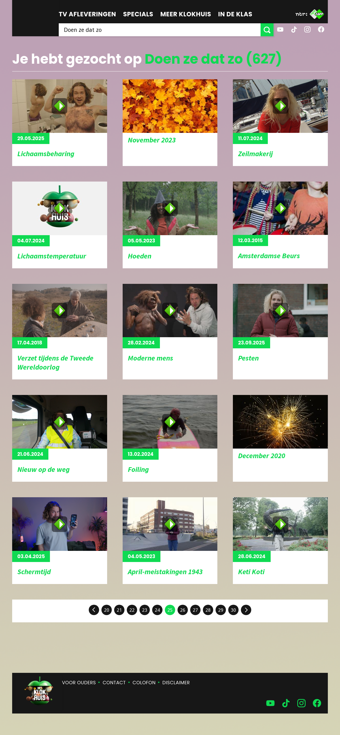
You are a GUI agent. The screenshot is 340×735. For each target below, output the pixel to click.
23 (144, 610)
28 (208, 610)
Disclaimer (176, 682)
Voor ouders (79, 682)
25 (170, 610)
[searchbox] (160, 29)
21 (119, 610)
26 (182, 610)
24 (157, 610)
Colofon (144, 682)
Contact (114, 682)
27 (195, 610)
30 (233, 610)
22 (132, 610)
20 (106, 610)
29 (220, 610)
